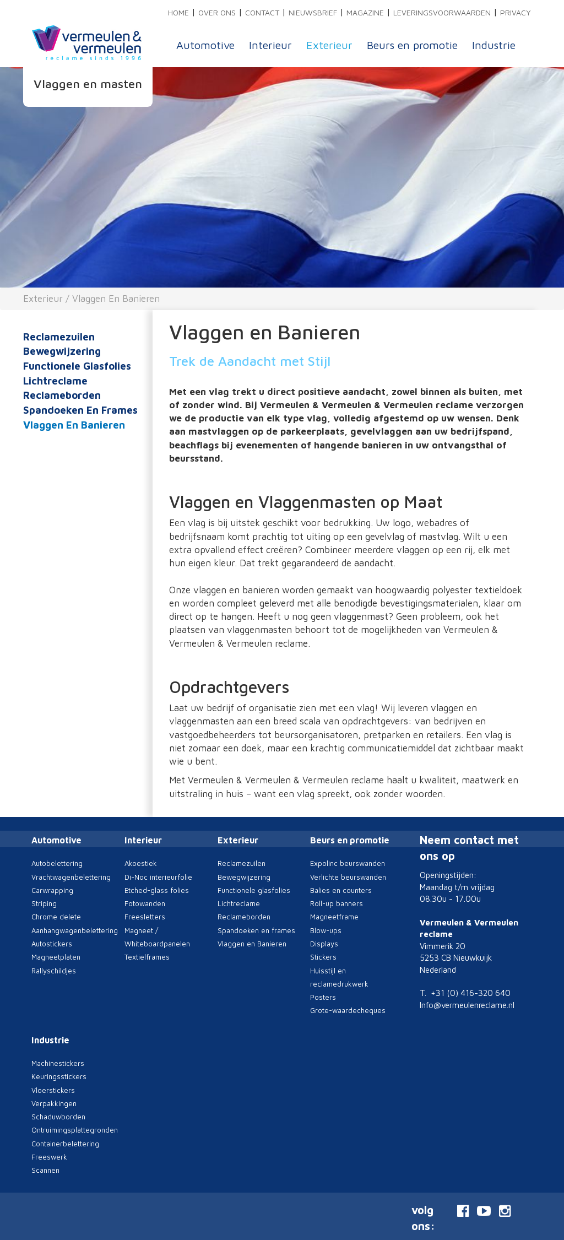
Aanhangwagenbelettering (74, 930)
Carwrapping (52, 890)
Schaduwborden (58, 1116)
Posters (323, 997)
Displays (324, 943)
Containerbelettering (65, 1143)
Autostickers (51, 943)
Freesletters (144, 916)
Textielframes (147, 956)
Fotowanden (144, 903)
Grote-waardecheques (348, 1010)
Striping (44, 903)
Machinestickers (57, 1063)
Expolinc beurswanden (347, 863)
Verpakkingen (54, 1103)
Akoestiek (140, 863)
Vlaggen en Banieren (116, 298)
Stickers (323, 956)
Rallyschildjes (53, 970)
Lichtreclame (55, 381)
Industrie (494, 45)
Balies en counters (341, 890)
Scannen (45, 1170)
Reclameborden (62, 395)
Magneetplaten (55, 956)
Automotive (205, 45)
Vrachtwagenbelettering (71, 877)
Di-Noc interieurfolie (158, 877)
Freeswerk (49, 1156)
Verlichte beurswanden (348, 877)
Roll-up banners (336, 903)
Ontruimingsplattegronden (74, 1129)
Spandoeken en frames (80, 410)
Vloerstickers (53, 1090)
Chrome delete (56, 916)
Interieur (270, 45)
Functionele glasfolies (77, 366)
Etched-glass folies (156, 890)
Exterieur (329, 45)
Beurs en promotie (412, 45)
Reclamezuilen (59, 337)
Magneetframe (334, 916)
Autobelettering (57, 863)
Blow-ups (325, 930)
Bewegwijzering (62, 351)
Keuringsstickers (58, 1076)
